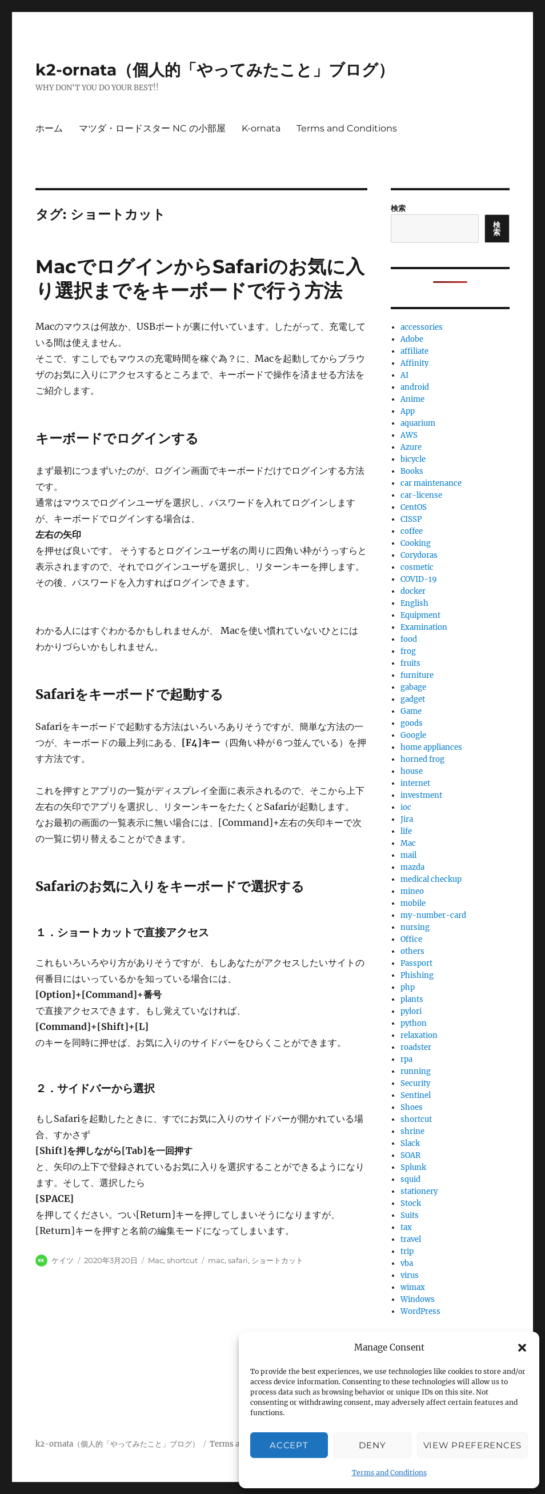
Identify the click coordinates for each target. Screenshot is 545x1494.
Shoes (411, 1107)
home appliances (431, 747)
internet (415, 783)
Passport (416, 963)
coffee (411, 531)
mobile (413, 903)
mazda (412, 867)
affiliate (414, 351)
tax (406, 1227)
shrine (412, 1131)
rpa (406, 1059)
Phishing (417, 975)
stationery (419, 1191)
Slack (410, 1143)
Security (415, 1083)
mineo (412, 891)
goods (411, 723)
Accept (289, 1445)
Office (411, 939)
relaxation (419, 1035)
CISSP (411, 519)
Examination (423, 627)
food (408, 639)
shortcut (182, 1260)
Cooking (415, 543)
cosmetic (417, 567)
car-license (421, 495)
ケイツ (62, 1260)
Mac (155, 1260)
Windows (417, 1299)
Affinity (414, 363)
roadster (415, 1047)
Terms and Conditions (389, 1472)
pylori (411, 1011)
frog (408, 651)
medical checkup (431, 879)
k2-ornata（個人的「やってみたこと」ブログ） (214, 69)
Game (411, 711)
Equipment (420, 615)
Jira (406, 819)
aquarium (417, 423)
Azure (411, 447)
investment (421, 795)
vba (406, 1263)
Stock (410, 1203)
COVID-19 (418, 579)
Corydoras (419, 555)
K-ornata (261, 128)
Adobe (411, 339)
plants (411, 999)
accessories (421, 327)
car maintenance (431, 483)
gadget (412, 699)
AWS (409, 435)
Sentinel (415, 1095)
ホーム (49, 128)
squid (410, 1179)
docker (413, 591)
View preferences (472, 1445)
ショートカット (277, 1260)
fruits (410, 663)
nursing (415, 927)
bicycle (413, 459)
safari (238, 1260)
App (407, 411)
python (413, 1023)
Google (413, 735)
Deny (372, 1445)
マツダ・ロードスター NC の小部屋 (152, 128)
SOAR (410, 1155)
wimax (412, 1287)
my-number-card (433, 915)
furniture (417, 675)
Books (411, 471)
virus (409, 1275)
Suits (409, 1215)
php (407, 987)
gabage (413, 687)
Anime (412, 399)
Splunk (413, 1167)
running (415, 1071)
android (414, 387)
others (412, 951)
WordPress (420, 1311)
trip (407, 1251)
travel (410, 1239)
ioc (405, 807)
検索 (398, 208)
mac (216, 1260)
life (406, 831)
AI (404, 375)
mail (408, 855)
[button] (522, 1347)
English (414, 603)
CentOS (413, 507)
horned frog (422, 759)
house (411, 771)
